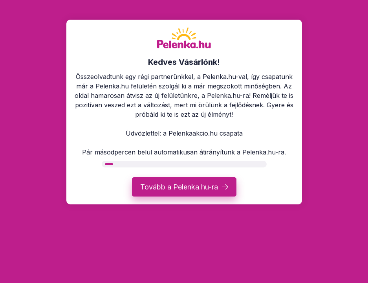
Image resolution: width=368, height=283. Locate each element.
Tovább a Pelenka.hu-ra (179, 187)
